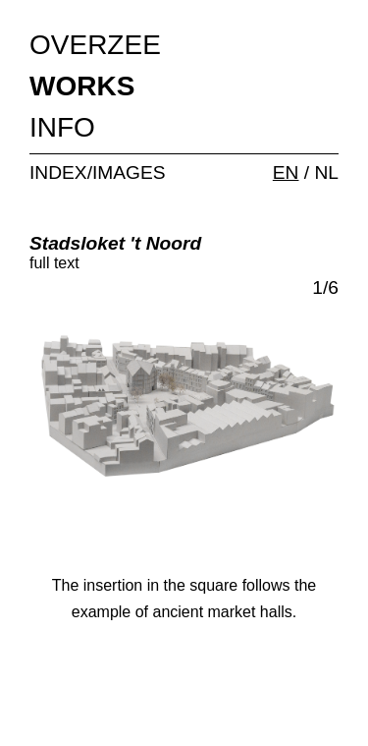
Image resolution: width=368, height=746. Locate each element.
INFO (62, 127)
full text (54, 263)
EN (286, 172)
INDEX (58, 172)
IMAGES (129, 172)
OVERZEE (95, 44)
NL (326, 172)
